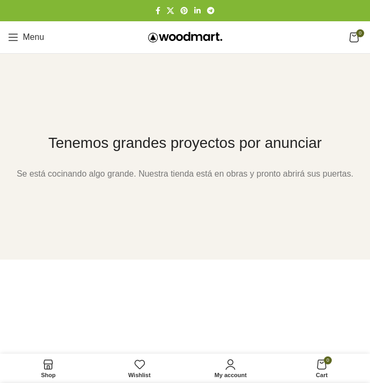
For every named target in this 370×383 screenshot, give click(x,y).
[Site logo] (185, 36)
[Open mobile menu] (26, 37)
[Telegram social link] (211, 11)
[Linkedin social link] (197, 11)
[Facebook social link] (158, 11)
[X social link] (170, 11)
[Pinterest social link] (184, 11)
